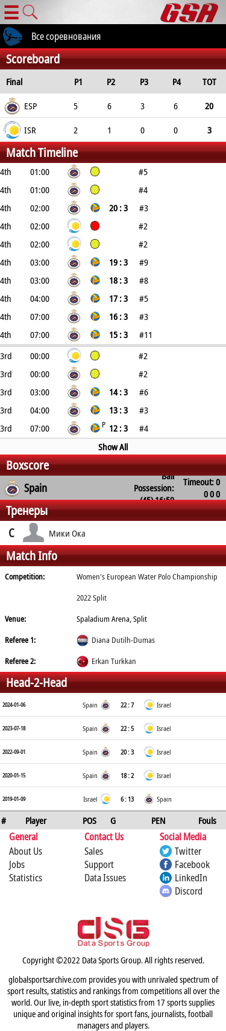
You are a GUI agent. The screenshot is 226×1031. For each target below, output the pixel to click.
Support (99, 864)
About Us (25, 851)
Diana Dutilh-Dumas (123, 639)
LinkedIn (191, 877)
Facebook (192, 864)
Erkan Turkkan (114, 661)
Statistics (25, 877)
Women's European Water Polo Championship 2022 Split (147, 587)
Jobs (17, 864)
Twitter (188, 851)
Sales (93, 851)
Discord (188, 891)
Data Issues (105, 877)
